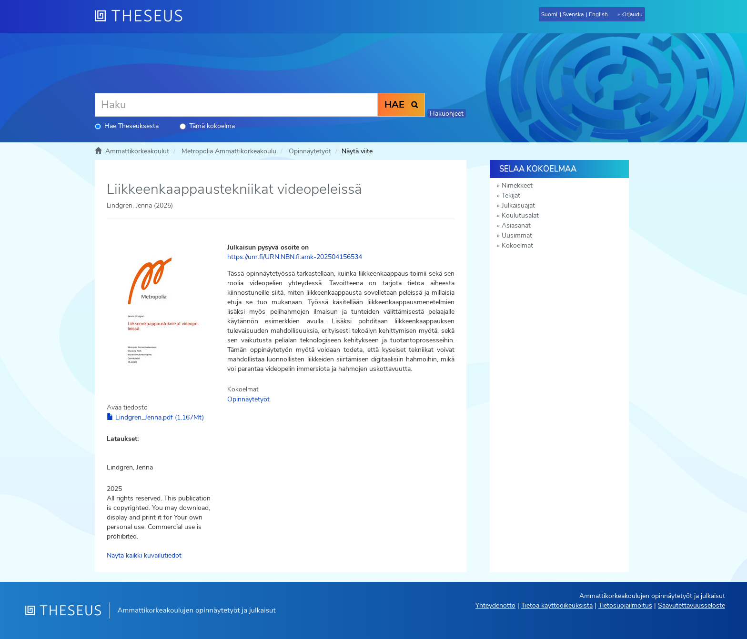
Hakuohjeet (447, 113)
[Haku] (236, 105)
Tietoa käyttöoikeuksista (557, 605)
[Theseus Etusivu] (142, 16)
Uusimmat (517, 235)
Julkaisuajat (518, 205)
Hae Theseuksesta (127, 125)
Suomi (549, 14)
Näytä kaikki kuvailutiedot (144, 555)
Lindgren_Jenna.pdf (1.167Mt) (155, 417)
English (598, 14)
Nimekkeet (517, 185)
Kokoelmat (517, 245)
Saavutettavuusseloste (691, 605)
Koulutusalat (520, 215)
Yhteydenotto (495, 605)
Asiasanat (516, 225)
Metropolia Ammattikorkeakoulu (229, 151)
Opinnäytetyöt (310, 151)
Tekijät (511, 195)
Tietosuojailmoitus (625, 605)
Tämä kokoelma (207, 125)
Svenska (573, 14)
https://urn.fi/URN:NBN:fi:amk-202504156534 (294, 256)
